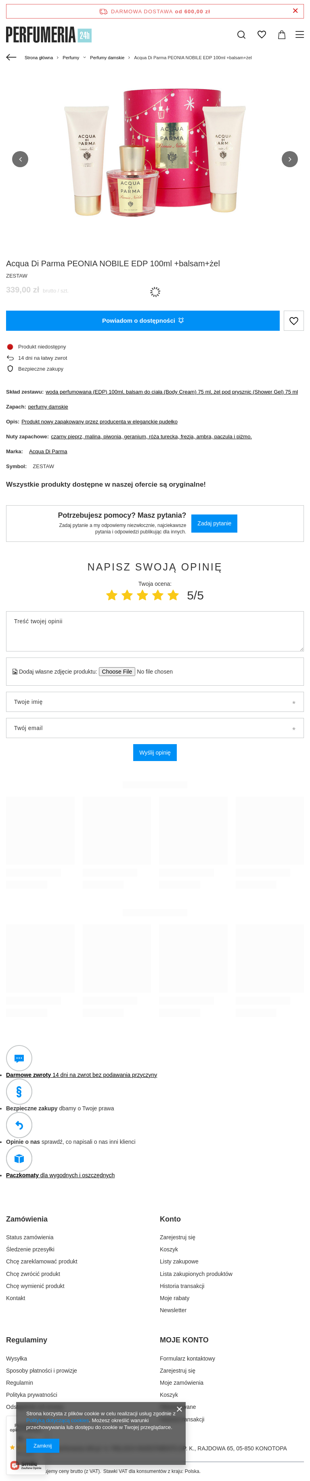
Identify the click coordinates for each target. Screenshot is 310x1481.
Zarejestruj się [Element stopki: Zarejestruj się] (177, 1237)
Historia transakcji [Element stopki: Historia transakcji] (182, 1285)
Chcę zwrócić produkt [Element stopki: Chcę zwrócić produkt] (33, 1273)
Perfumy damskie (107, 57)
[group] (155, 162)
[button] (20, 159)
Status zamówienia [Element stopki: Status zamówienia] (30, 1237)
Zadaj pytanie (214, 523)
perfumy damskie (48, 407)
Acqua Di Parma (48, 451)
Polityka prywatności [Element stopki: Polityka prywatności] (31, 1395)
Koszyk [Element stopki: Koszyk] (169, 1249)
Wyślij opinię (155, 752)
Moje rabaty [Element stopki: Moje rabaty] (174, 1297)
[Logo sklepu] (49, 35)
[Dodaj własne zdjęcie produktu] (152, 671)
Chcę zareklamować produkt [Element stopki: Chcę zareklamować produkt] (42, 1261)
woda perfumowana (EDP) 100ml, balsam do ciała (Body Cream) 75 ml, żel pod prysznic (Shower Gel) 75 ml (172, 392)
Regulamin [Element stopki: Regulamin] (19, 1382)
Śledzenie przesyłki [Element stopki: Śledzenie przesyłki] (30, 1249)
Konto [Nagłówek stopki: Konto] (170, 1219)
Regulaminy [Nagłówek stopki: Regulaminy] (26, 1340)
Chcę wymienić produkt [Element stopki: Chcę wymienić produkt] (35, 1285)
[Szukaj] (241, 35)
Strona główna (39, 57)
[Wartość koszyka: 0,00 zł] (282, 35)
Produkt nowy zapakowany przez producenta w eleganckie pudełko (99, 421)
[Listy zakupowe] (261, 35)
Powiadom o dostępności (143, 320)
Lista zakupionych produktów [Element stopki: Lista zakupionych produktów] (196, 1273)
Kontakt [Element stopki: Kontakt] (15, 1297)
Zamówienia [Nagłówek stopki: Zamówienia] (27, 1219)
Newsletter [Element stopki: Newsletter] (173, 1310)
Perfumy (71, 57)
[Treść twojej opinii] (155, 631)
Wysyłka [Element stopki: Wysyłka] (16, 1358)
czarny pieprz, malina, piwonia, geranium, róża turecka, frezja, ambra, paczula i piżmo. (151, 436)
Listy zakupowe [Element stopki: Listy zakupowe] (179, 1261)
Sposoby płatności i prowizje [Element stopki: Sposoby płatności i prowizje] (41, 1370)
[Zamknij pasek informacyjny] (295, 11)
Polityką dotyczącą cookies (57, 1420)
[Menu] (301, 35)
